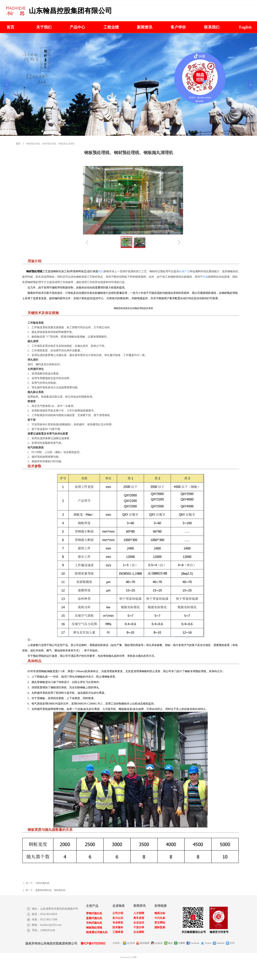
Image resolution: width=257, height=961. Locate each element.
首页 (18, 143)
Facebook (194, 943)
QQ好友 (159, 943)
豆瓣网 (181, 943)
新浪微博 (144, 943)
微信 (170, 943)
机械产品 (184, 271)
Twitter (208, 943)
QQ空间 (131, 943)
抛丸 (101, 271)
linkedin (220, 943)
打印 (232, 943)
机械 (205, 276)
